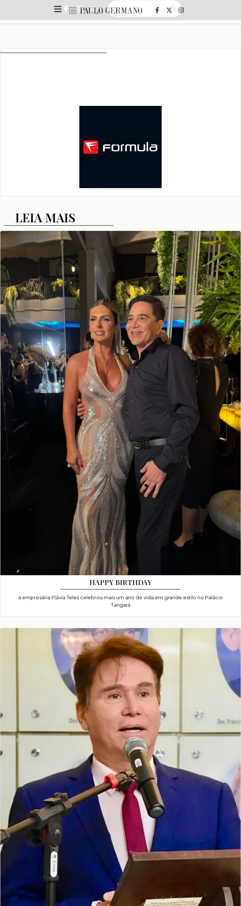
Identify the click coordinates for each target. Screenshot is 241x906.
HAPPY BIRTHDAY (120, 582)
